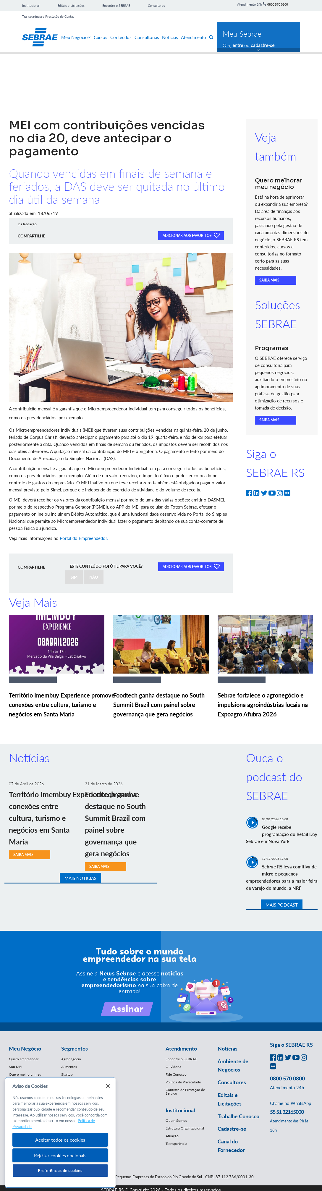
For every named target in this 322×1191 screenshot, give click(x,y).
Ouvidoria (173, 1066)
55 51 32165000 (287, 1112)
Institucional (31, 5)
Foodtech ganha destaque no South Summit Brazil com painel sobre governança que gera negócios (159, 705)
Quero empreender (23, 1059)
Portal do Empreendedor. (84, 538)
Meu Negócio (76, 37)
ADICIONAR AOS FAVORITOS (191, 235)
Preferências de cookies (60, 1170)
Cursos (100, 37)
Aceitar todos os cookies (60, 1140)
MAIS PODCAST (282, 904)
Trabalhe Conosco (238, 1116)
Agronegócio (71, 1059)
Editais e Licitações (71, 5)
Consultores (156, 5)
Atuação (172, 1136)
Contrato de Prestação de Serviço (185, 1091)
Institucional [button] (180, 1110)
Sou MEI (15, 1066)
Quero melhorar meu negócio (25, 1076)
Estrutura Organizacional (185, 1128)
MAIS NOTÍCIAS (80, 878)
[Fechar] (107, 1086)
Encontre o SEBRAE (116, 5)
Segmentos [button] (74, 1048)
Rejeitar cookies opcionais (60, 1155)
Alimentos (69, 1066)
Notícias (170, 37)
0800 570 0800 (277, 4)
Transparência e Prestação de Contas (48, 16)
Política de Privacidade (183, 1082)
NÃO (93, 577)
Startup (67, 1074)
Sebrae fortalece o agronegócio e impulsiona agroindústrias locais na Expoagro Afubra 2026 (263, 705)
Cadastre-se (232, 1128)
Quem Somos (176, 1120)
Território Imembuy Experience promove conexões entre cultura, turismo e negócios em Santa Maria (62, 705)
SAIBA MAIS (269, 280)
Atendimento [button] (181, 1048)
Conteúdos (121, 37)
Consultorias (147, 37)
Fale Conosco (176, 1074)
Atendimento (193, 37)
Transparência (176, 1143)
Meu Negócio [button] (25, 1048)
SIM (74, 577)
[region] (60, 1132)
